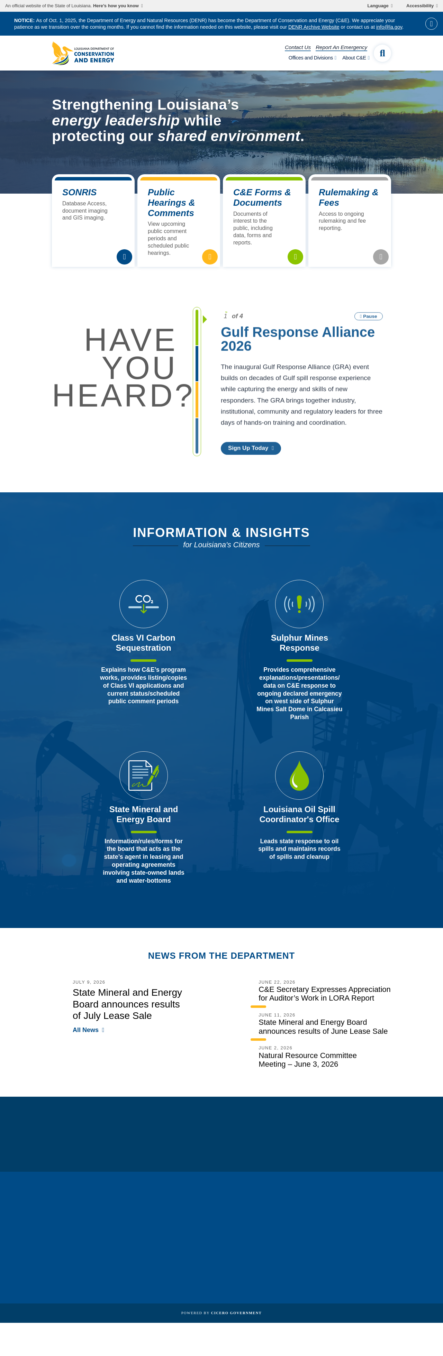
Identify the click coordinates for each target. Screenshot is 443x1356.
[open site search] (382, 53)
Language (378, 5)
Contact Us (298, 47)
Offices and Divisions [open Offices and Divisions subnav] (311, 58)
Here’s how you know (116, 5)
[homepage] (83, 53)
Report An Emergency (341, 47)
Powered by (221, 1313)
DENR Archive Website (314, 27)
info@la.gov (389, 27)
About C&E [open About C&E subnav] (354, 58)
